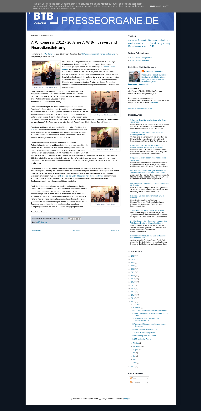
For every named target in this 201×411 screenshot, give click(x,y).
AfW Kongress (42, 222)
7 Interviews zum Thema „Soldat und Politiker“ (147, 210)
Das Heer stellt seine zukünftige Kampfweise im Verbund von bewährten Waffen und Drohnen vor (148, 171)
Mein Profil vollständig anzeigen (140, 108)
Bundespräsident (135, 43)
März (135, 363)
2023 (133, 266)
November (137, 307)
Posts (133, 378)
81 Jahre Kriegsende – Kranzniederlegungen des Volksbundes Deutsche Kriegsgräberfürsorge (148, 222)
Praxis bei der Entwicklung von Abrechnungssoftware (81, 176)
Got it (165, 6)
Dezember (137, 304)
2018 (133, 282)
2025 (133, 259)
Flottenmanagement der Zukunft (144, 336)
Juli (134, 353)
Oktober (136, 343)
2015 (133, 292)
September (137, 346)
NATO (146, 46)
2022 (133, 269)
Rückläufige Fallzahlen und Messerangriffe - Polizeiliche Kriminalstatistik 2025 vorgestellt (146, 146)
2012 (133, 301)
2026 (133, 256)
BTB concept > (141, 58)
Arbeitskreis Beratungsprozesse (144, 333)
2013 (133, 298)
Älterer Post (115, 230)
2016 (133, 288)
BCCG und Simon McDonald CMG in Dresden (149, 310)
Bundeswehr (135, 46)
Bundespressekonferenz (159, 40)
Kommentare (136, 382)
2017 (133, 285)
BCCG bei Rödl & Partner (141, 339)
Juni (134, 356)
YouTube (154, 103)
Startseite (76, 230)
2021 (133, 272)
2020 (133, 276)
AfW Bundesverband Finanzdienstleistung (98, 54)
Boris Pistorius (132, 40)
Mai (134, 359)
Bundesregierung (160, 43)
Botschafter (143, 40)
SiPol (153, 46)
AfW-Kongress (49, 54)
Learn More (155, 6)
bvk (32, 130)
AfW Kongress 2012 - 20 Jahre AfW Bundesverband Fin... (145, 320)
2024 (133, 263)
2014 (133, 295)
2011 (133, 367)
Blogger (127, 399)
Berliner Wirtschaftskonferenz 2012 (145, 329)
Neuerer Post (37, 230)
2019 (133, 279)
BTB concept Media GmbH (154, 71)
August (135, 350)
